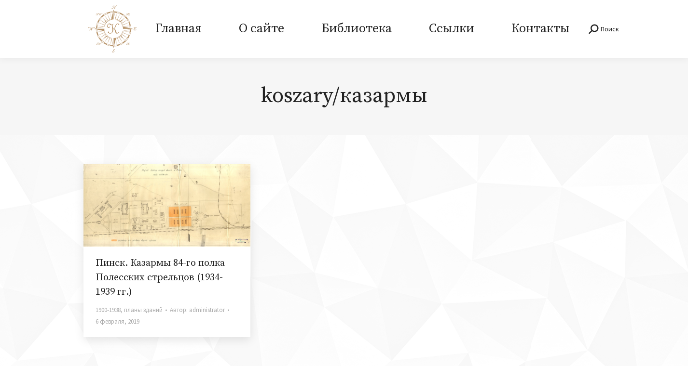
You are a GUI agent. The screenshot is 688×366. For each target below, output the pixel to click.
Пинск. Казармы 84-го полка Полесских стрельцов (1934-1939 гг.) (160, 277)
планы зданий (143, 310)
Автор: (197, 310)
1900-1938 (108, 310)
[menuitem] (178, 29)
